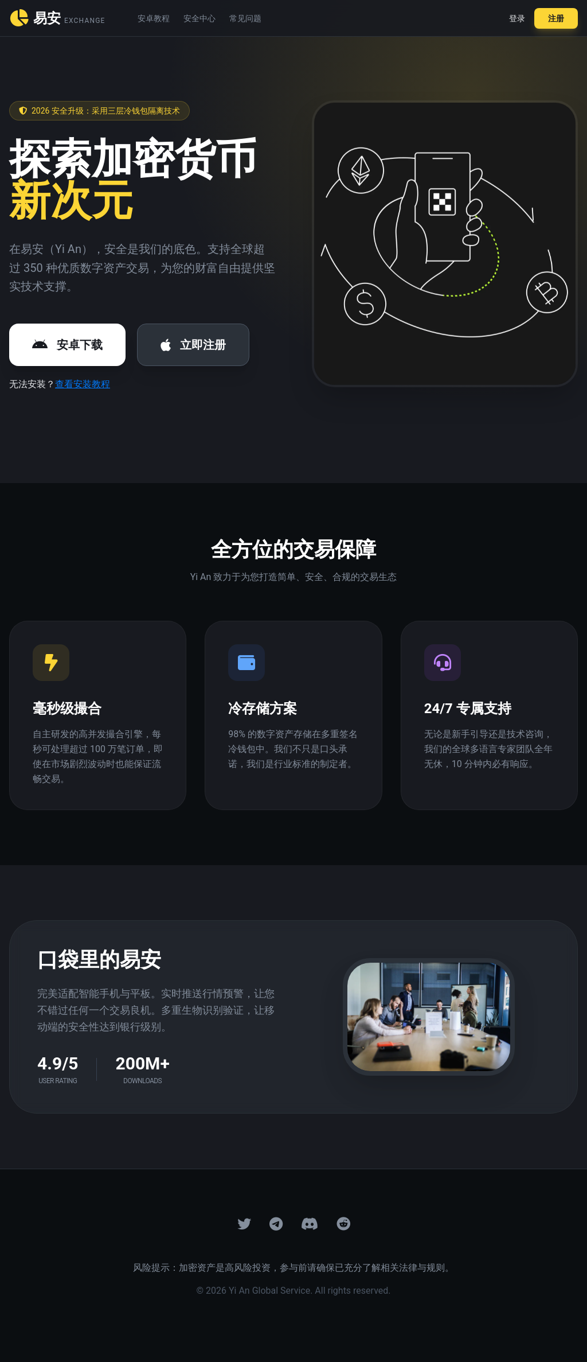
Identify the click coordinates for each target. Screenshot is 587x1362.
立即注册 (193, 345)
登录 (517, 18)
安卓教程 (154, 18)
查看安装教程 (82, 384)
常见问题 (245, 18)
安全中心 (199, 18)
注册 (556, 18)
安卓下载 (67, 345)
